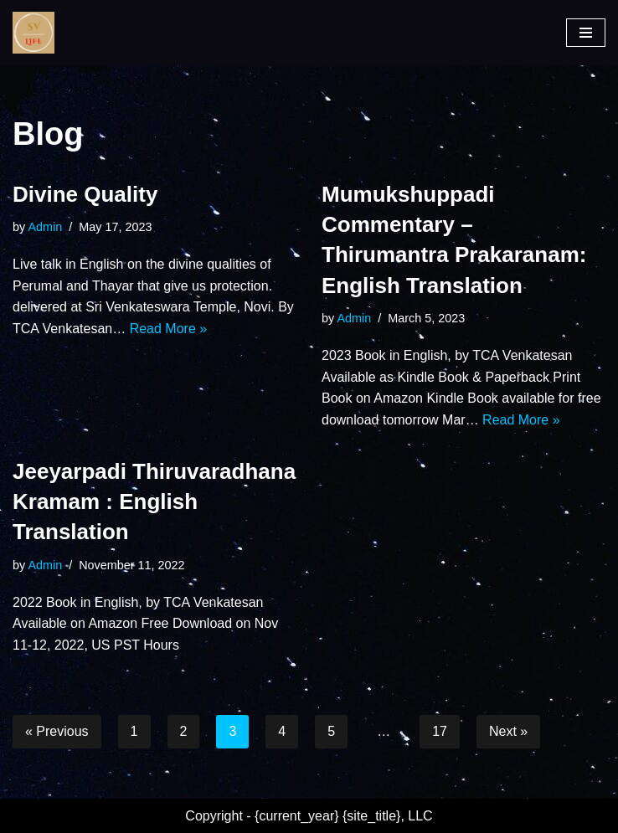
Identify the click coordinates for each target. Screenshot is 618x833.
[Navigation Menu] (585, 32)
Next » (508, 731)
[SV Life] (33, 33)
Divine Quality (85, 194)
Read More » (169, 328)
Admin (45, 227)
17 (439, 731)
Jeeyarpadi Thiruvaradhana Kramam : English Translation (154, 502)
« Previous (57, 731)
